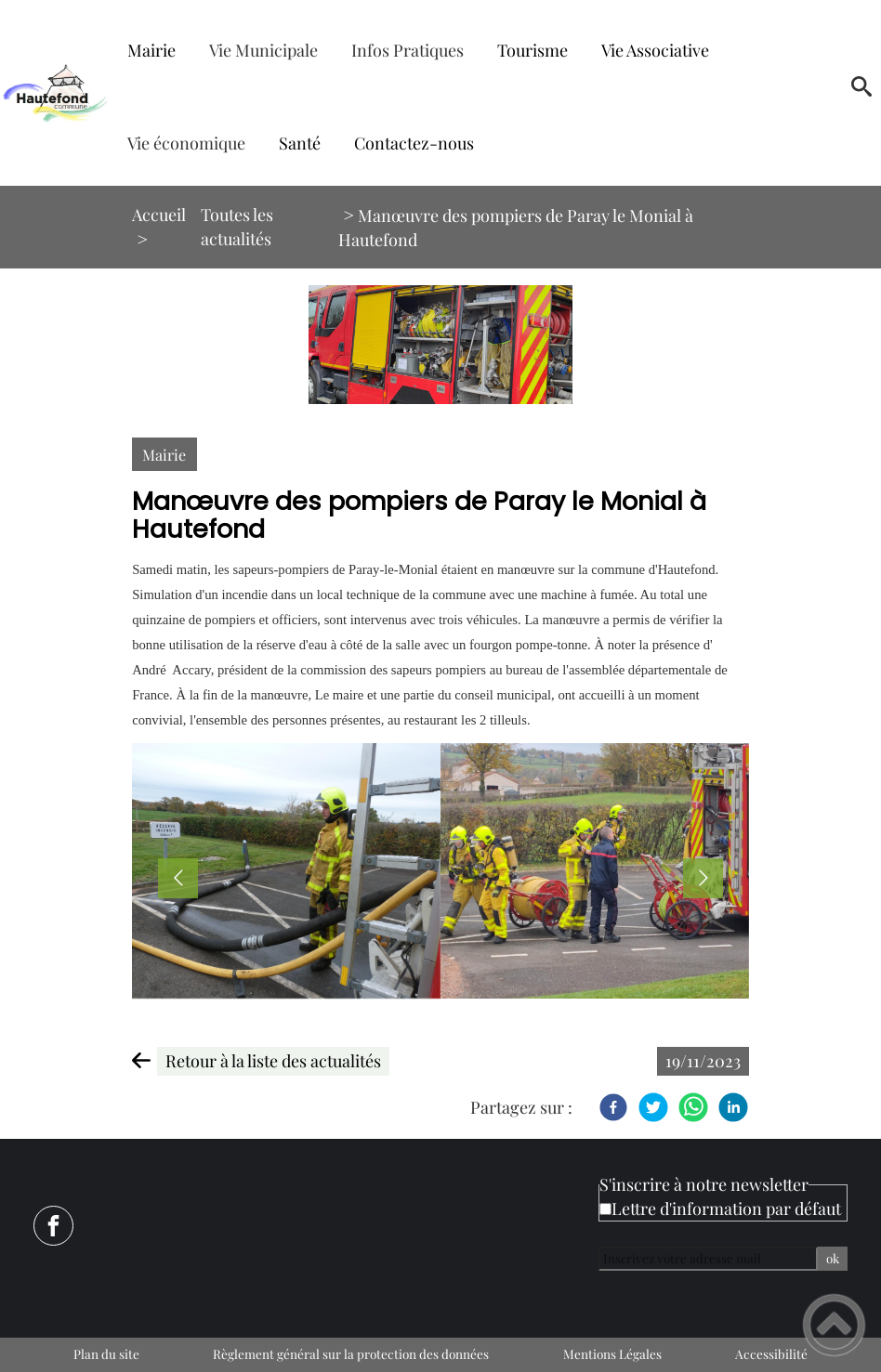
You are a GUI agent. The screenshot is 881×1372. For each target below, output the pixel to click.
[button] (861, 93)
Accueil (159, 214)
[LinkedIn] (733, 1107)
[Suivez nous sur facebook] (53, 1226)
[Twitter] (653, 1107)
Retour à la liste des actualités (273, 1061)
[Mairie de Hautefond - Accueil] (55, 92)
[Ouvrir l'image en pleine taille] (440, 344)
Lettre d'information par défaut (726, 1208)
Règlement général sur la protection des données (351, 1353)
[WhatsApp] (693, 1107)
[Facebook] (613, 1107)
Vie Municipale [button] (263, 50)
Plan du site (106, 1353)
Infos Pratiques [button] (407, 50)
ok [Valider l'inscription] (832, 1258)
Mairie (164, 454)
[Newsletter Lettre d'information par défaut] (605, 1209)
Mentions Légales (612, 1353)
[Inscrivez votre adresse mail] (708, 1259)
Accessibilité (771, 1353)
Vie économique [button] (186, 143)
